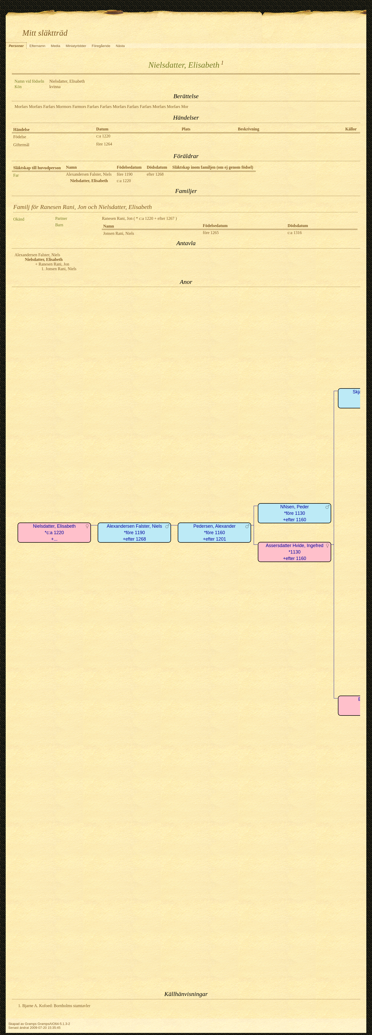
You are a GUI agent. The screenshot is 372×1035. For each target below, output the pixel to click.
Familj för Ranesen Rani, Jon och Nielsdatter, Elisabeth (82, 207)
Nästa (120, 46)
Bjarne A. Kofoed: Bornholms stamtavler (56, 1005)
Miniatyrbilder (76, 46)
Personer (16, 46)
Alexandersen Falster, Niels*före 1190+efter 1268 (134, 532)
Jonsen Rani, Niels (118, 233)
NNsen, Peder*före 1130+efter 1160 (294, 513)
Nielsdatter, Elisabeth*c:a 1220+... (54, 532)
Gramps (31, 1024)
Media (55, 46)
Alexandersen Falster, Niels (89, 174)
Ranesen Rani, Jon (117, 218)
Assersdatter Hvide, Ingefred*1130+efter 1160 (294, 552)
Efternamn (37, 46)
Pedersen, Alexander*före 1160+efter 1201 (214, 532)
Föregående (101, 46)
